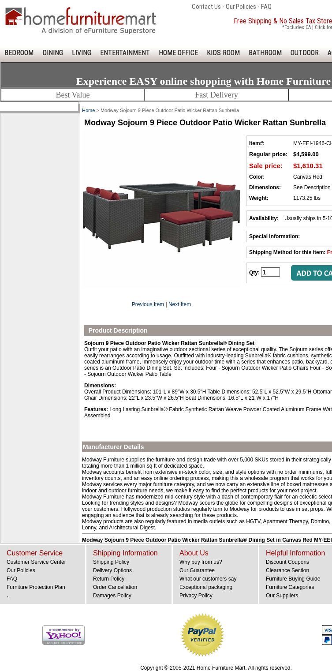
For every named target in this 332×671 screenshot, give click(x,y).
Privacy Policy (196, 595)
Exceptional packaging (205, 587)
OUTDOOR (305, 53)
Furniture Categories (290, 587)
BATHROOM (265, 53)
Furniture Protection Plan (36, 587)
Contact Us (206, 7)
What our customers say (207, 579)
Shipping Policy (111, 562)
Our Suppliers (282, 595)
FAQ (266, 7)
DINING (52, 53)
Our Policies (241, 7)
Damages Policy (112, 595)
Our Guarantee (197, 570)
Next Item (179, 304)
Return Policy (108, 579)
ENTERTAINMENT (125, 53)
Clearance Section (287, 570)
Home (88, 110)
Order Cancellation (115, 587)
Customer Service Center (36, 562)
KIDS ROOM (223, 53)
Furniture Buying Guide (293, 579)
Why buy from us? (200, 562)
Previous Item (148, 304)
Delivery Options (112, 570)
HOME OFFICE (178, 53)
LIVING (81, 53)
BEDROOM (19, 53)
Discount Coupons (287, 562)
